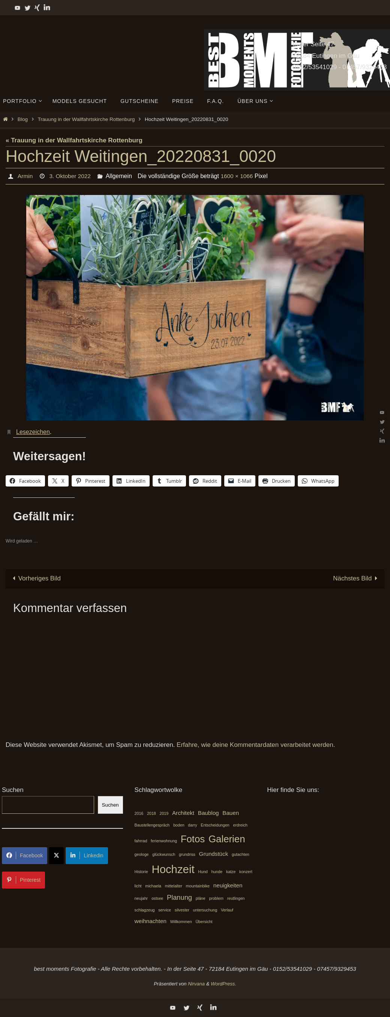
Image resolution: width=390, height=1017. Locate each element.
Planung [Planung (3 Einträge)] (179, 897)
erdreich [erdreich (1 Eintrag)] (240, 825)
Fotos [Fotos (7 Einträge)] (193, 839)
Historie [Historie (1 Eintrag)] (141, 872)
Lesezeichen (33, 432)
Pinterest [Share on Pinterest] (23, 880)
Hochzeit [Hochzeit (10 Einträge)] (173, 869)
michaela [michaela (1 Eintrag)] (153, 886)
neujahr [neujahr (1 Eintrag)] (141, 898)
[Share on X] (56, 855)
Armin (25, 176)
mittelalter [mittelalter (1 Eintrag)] (173, 886)
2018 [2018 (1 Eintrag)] (151, 813)
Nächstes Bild (357, 578)
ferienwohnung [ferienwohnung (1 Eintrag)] (164, 841)
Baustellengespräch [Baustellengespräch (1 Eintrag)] (152, 825)
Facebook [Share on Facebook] (24, 855)
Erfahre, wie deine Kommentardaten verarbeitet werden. (256, 744)
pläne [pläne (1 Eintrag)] (201, 898)
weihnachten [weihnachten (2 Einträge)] (150, 921)
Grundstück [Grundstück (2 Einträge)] (213, 854)
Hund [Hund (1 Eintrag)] (202, 872)
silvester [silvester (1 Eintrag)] (182, 910)
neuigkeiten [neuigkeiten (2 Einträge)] (228, 885)
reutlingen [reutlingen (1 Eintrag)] (236, 898)
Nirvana (196, 984)
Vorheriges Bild (35, 578)
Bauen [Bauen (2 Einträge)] (230, 813)
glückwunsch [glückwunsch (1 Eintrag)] (163, 854)
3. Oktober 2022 (71, 176)
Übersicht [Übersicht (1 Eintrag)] (203, 921)
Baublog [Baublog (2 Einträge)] (208, 813)
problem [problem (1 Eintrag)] (216, 898)
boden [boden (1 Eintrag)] (178, 825)
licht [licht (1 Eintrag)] (138, 886)
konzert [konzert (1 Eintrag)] (245, 872)
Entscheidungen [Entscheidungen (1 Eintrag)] (215, 825)
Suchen (13, 790)
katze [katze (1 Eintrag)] (231, 872)
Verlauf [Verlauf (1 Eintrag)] (227, 910)
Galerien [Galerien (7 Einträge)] (226, 839)
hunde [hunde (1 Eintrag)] (217, 872)
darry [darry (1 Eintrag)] (192, 825)
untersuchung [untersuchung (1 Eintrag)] (205, 910)
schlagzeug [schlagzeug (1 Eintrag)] (145, 910)
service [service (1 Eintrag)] (164, 910)
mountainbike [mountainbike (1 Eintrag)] (198, 886)
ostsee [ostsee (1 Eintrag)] (157, 898)
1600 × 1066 (239, 176)
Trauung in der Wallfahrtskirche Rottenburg (86, 119)
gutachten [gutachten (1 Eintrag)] (240, 854)
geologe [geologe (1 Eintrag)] (142, 854)
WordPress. (223, 984)
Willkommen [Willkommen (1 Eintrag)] (181, 921)
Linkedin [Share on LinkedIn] (86, 855)
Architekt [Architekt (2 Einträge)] (183, 813)
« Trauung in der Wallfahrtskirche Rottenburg (74, 140)
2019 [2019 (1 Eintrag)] (164, 813)
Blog (23, 119)
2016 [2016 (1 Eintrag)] (139, 813)
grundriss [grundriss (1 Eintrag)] (187, 854)
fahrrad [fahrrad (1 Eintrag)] (141, 841)
